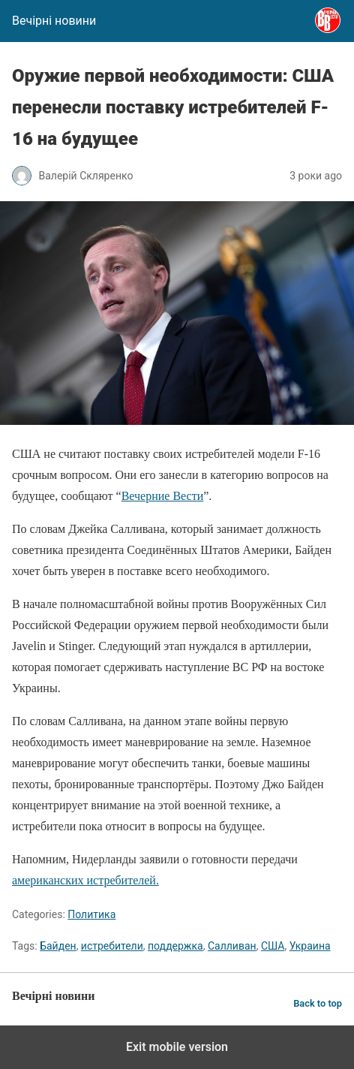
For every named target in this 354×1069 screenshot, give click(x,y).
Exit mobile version (177, 1047)
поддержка (175, 946)
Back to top (317, 1003)
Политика (92, 914)
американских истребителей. (85, 880)
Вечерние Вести (163, 495)
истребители (112, 946)
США (273, 946)
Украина (310, 946)
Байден (58, 946)
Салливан (232, 946)
